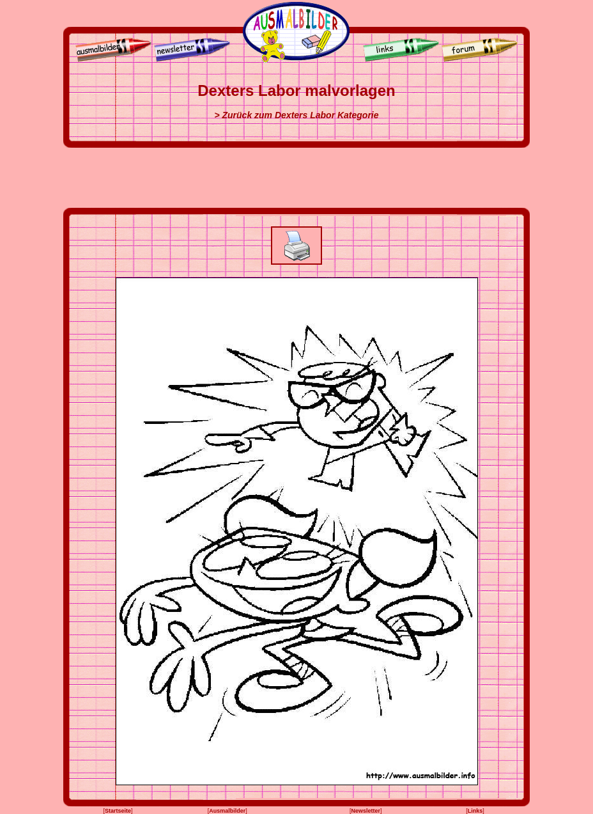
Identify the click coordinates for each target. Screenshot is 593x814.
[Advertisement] (296, 178)
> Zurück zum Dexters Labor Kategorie (296, 115)
